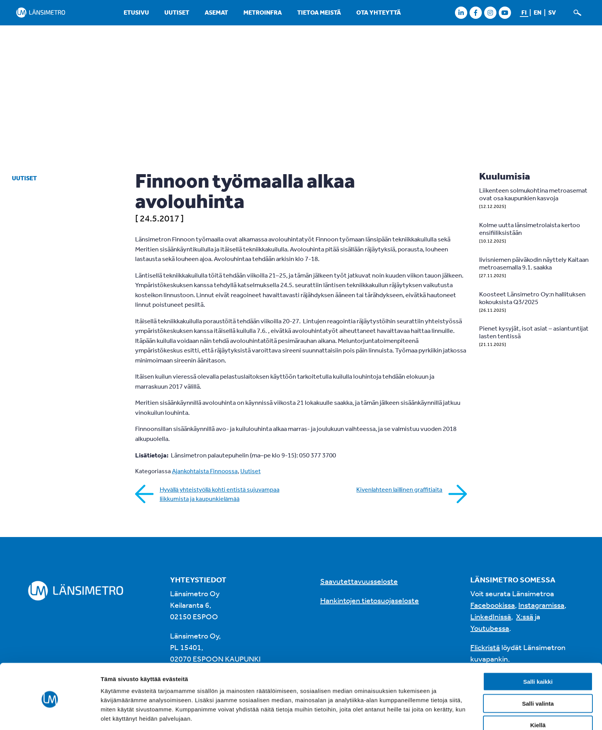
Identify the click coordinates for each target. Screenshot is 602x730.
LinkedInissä (490, 616)
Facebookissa (492, 604)
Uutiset (176, 12)
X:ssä (524, 616)
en (537, 12)
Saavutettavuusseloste (359, 581)
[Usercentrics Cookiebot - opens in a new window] (49, 715)
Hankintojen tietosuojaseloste (369, 600)
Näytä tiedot (410, 715)
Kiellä (538, 696)
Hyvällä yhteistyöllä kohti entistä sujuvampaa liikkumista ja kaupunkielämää (220, 494)
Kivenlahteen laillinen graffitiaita (399, 489)
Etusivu (136, 12)
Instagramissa (541, 604)
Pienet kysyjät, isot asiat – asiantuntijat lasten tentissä (534, 332)
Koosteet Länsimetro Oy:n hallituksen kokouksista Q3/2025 (532, 298)
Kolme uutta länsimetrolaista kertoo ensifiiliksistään (529, 228)
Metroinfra (262, 12)
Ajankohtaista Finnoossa (205, 471)
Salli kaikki (538, 653)
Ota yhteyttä (378, 12)
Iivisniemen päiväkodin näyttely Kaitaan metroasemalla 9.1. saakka (534, 263)
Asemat (216, 12)
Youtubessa (489, 628)
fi (524, 12)
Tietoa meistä (319, 12)
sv (552, 12)
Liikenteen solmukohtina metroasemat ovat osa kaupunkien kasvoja (533, 194)
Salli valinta (538, 675)
